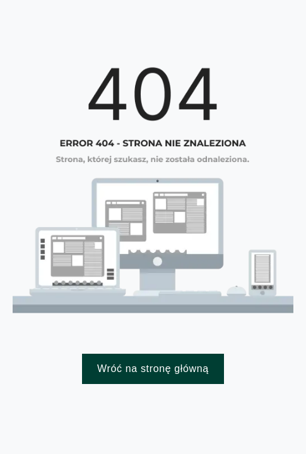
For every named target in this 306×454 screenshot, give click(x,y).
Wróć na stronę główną (153, 368)
